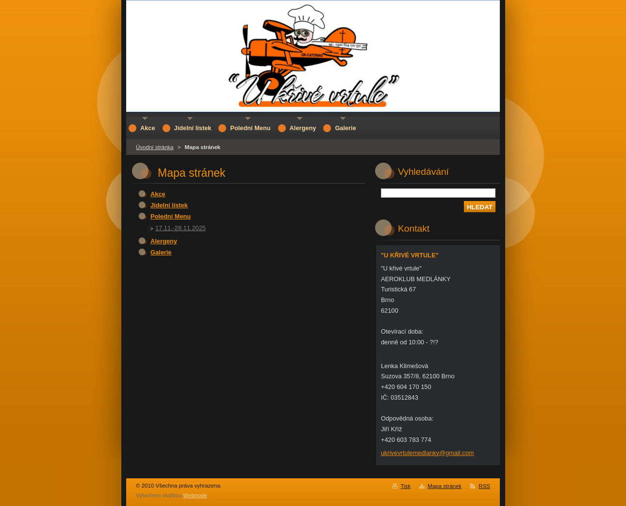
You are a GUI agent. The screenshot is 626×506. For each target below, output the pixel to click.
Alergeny (163, 241)
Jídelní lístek (169, 205)
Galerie (160, 252)
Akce (157, 194)
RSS (484, 486)
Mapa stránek (444, 486)
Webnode (195, 495)
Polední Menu (170, 216)
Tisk (405, 486)
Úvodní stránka (154, 147)
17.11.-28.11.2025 (180, 228)
